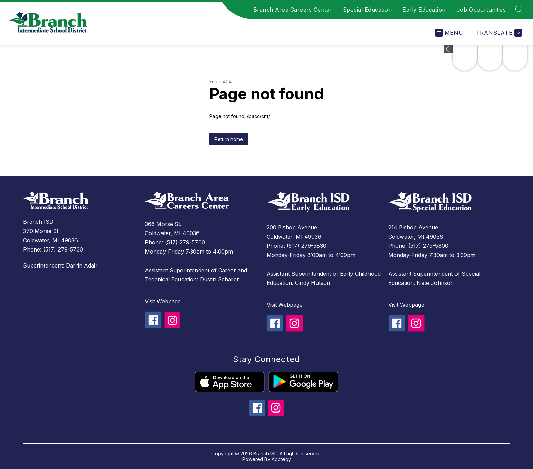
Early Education (424, 9)
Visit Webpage (163, 301)
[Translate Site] (498, 33)
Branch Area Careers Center (292, 9)
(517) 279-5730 (63, 249)
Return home (228, 139)
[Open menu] (449, 33)
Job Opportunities (481, 9)
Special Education (367, 9)
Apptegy (281, 459)
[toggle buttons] (448, 49)
